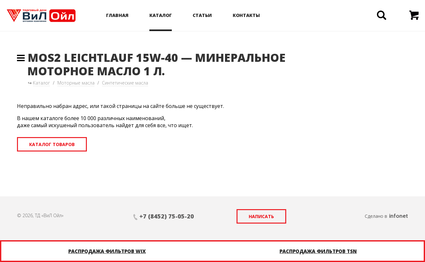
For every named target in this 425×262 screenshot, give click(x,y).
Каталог (160, 15)
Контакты (246, 15)
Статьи (202, 15)
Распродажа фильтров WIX (107, 251)
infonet (398, 215)
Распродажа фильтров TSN (318, 251)
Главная (117, 15)
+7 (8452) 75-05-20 (166, 216)
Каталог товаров (52, 144)
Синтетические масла (125, 83)
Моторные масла (76, 83)
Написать (261, 216)
